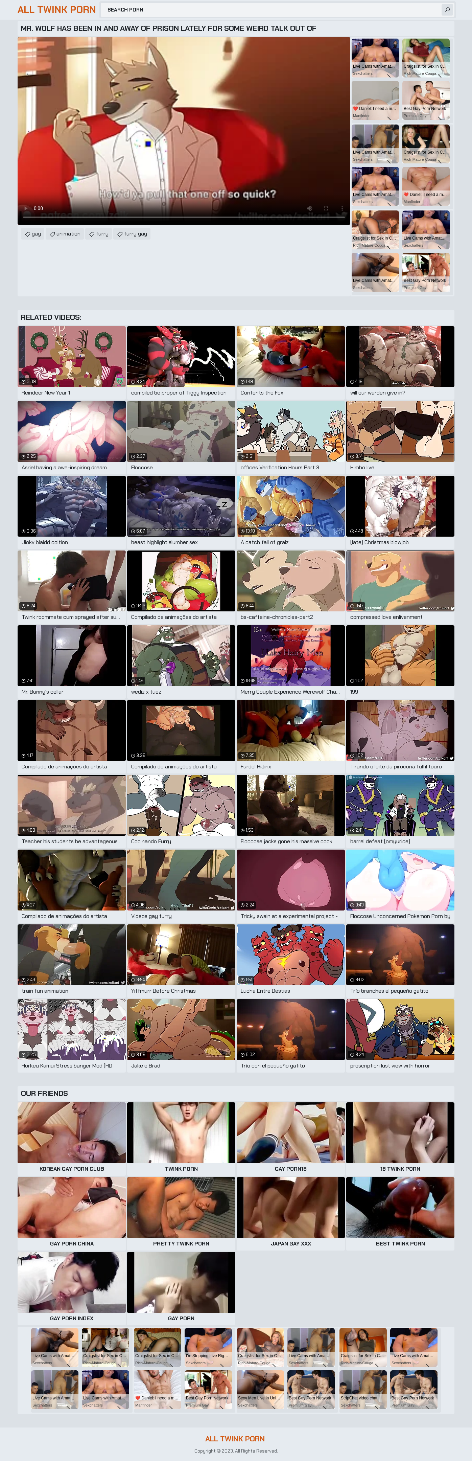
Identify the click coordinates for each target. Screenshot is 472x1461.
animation (68, 233)
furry (102, 233)
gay (36, 233)
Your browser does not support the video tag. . (184, 131)
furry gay (135, 233)
